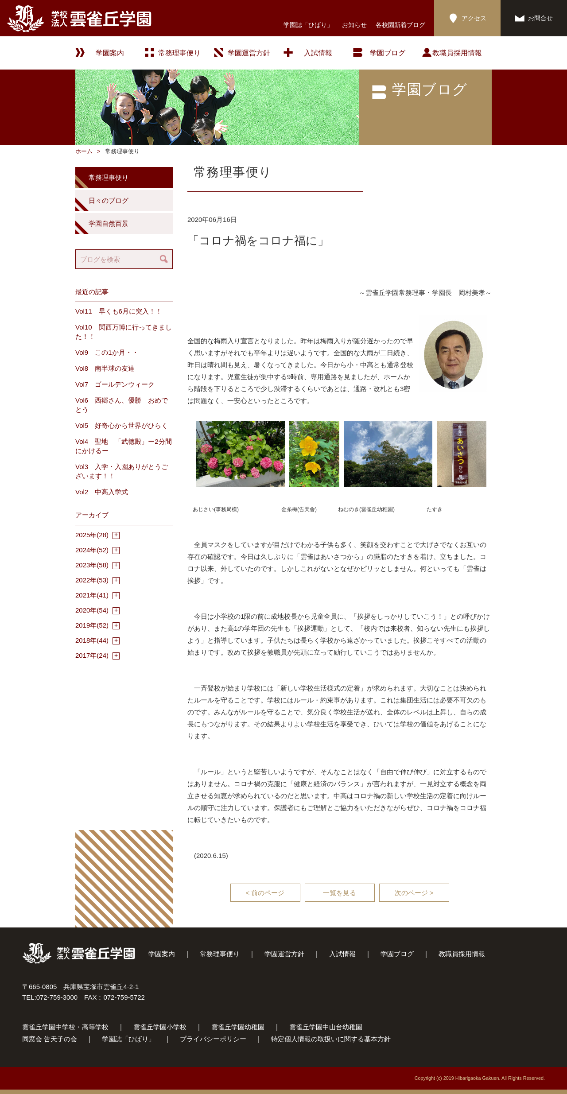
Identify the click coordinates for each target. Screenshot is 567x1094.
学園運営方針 (249, 53)
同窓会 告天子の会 (49, 1039)
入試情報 (318, 53)
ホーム (84, 151)
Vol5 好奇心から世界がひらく (121, 425)
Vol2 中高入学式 (101, 492)
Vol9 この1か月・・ (107, 352)
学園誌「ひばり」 (308, 24)
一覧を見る (339, 892)
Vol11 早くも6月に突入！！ (118, 311)
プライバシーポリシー (213, 1039)
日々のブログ (108, 200)
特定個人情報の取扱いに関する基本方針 (331, 1039)
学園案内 (161, 954)
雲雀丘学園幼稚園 (237, 1027)
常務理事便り (179, 53)
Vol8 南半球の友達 (105, 368)
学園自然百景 (108, 223)
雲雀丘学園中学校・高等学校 (65, 1027)
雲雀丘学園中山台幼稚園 (325, 1027)
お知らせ (354, 24)
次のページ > (414, 892)
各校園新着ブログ (400, 24)
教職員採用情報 (457, 53)
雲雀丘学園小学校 (159, 1027)
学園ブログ (397, 954)
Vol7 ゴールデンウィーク (115, 384)
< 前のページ (265, 892)
